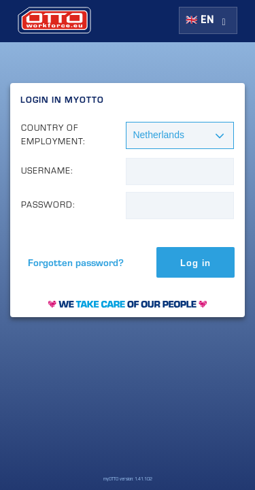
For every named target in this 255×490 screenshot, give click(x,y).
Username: (47, 170)
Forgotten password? (76, 262)
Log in (195, 262)
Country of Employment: (53, 134)
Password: (48, 204)
